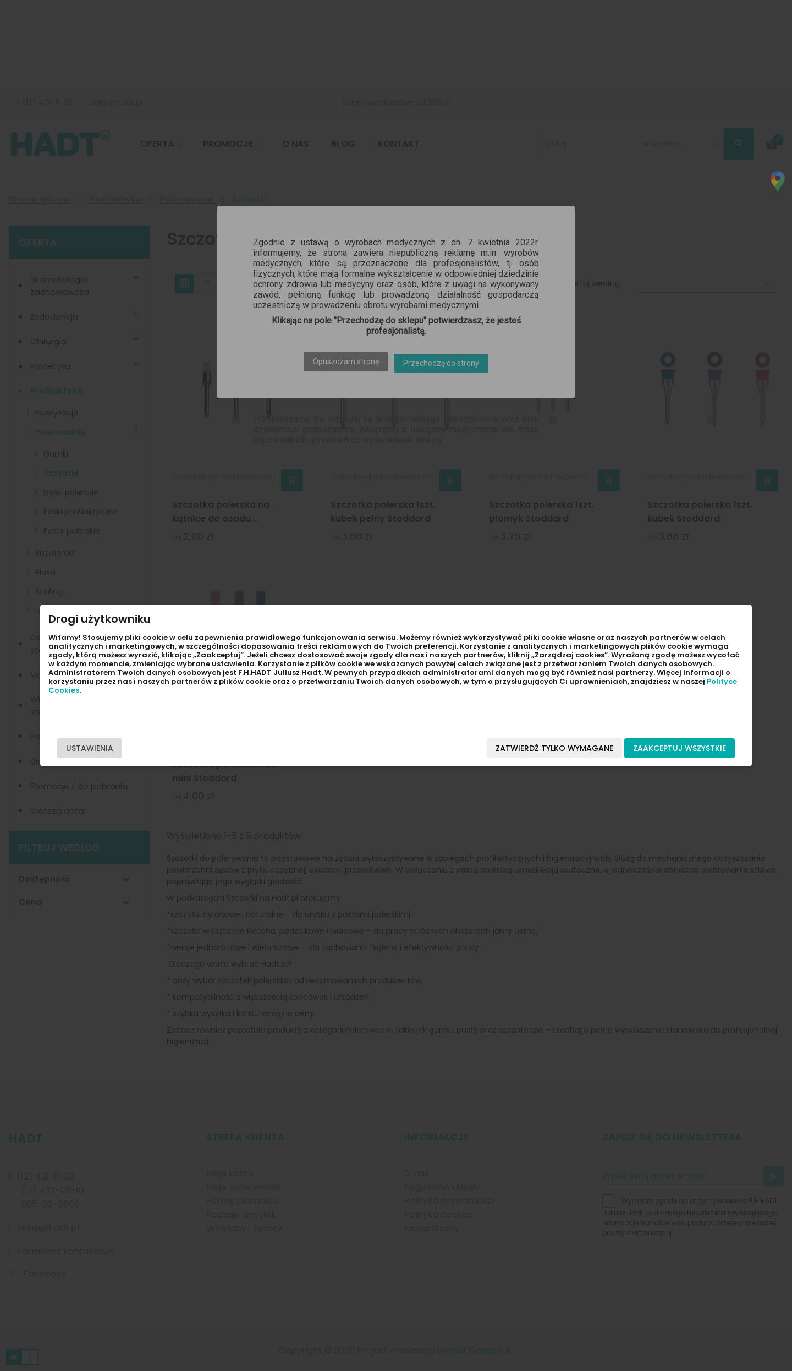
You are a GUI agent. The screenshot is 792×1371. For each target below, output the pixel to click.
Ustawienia (177, 748)
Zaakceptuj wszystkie (592, 748)
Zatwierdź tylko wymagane (467, 748)
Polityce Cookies (193, 708)
